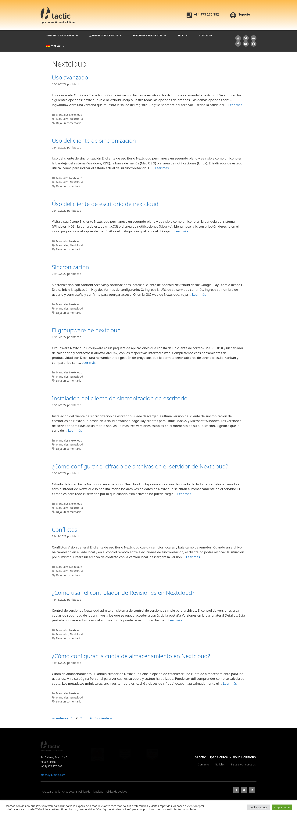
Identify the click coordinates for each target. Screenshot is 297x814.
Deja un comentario (68, 123)
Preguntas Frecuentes (149, 36)
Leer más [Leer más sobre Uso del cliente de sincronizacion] (162, 168)
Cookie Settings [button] (258, 807)
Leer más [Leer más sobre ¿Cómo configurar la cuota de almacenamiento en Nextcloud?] (230, 683)
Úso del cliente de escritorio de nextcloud (105, 204)
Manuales (62, 119)
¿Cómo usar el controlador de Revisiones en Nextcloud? (123, 592)
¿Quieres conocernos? (105, 36)
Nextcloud (76, 119)
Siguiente (104, 718)
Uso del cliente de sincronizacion (94, 140)
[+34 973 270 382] (189, 15)
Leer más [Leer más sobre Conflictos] (193, 557)
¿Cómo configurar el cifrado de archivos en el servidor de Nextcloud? (140, 466)
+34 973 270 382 (206, 14)
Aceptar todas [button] (282, 807)
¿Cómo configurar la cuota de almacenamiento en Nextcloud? (131, 656)
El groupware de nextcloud (86, 330)
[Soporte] (233, 15)
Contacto (205, 35)
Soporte (244, 14)
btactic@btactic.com (53, 774)
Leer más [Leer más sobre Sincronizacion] (199, 294)
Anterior (60, 718)
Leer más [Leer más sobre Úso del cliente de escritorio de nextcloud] (181, 231)
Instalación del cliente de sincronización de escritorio (120, 398)
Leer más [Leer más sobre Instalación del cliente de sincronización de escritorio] (75, 430)
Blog (182, 36)
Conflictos (64, 529)
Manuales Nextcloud (69, 114)
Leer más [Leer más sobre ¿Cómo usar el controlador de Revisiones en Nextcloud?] (175, 620)
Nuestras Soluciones (62, 36)
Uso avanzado (70, 77)
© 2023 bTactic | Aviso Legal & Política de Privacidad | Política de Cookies (84, 791)
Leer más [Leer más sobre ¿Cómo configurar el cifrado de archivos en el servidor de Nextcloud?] (184, 494)
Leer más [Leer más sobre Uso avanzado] (235, 105)
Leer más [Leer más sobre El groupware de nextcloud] (88, 362)
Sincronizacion (70, 267)
